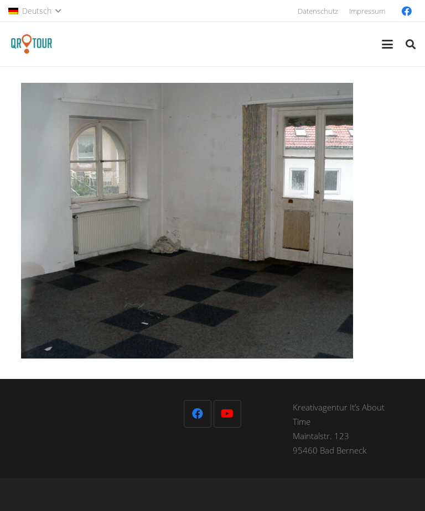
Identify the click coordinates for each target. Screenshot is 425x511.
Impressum (367, 11)
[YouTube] (227, 414)
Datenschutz (318, 11)
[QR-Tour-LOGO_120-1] (31, 44)
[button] (35, 11)
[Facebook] (407, 11)
